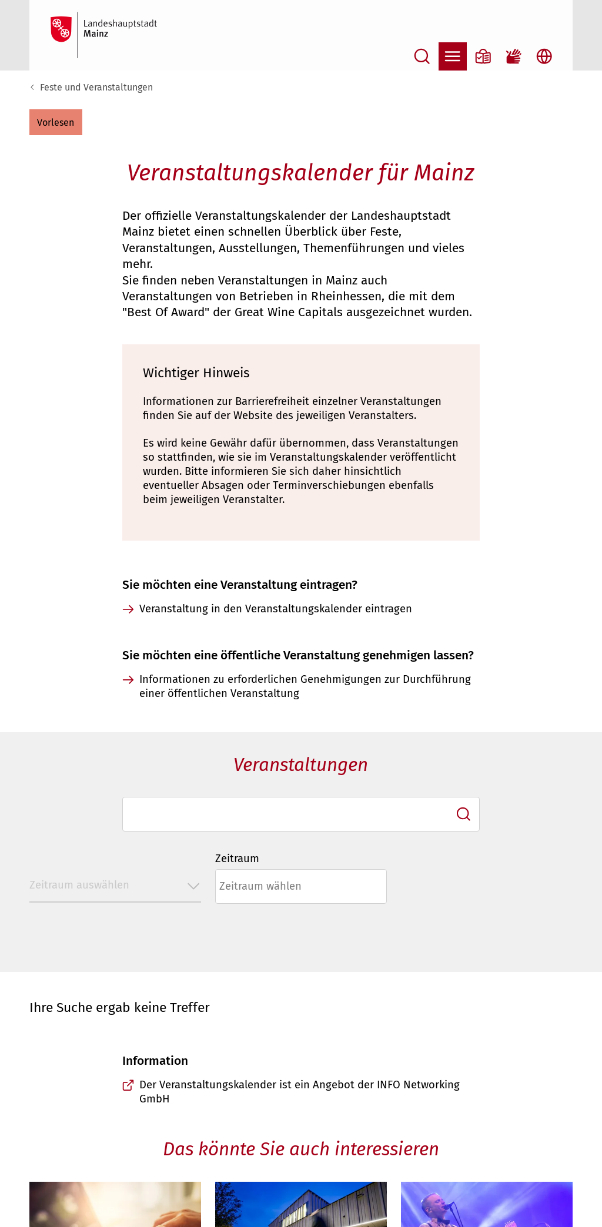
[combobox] (301, 814)
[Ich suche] (463, 814)
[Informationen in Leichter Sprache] (483, 56)
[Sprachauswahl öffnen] (544, 56)
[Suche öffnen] (422, 56)
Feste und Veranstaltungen (96, 87)
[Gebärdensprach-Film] (514, 56)
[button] (55, 122)
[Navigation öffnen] (453, 56)
